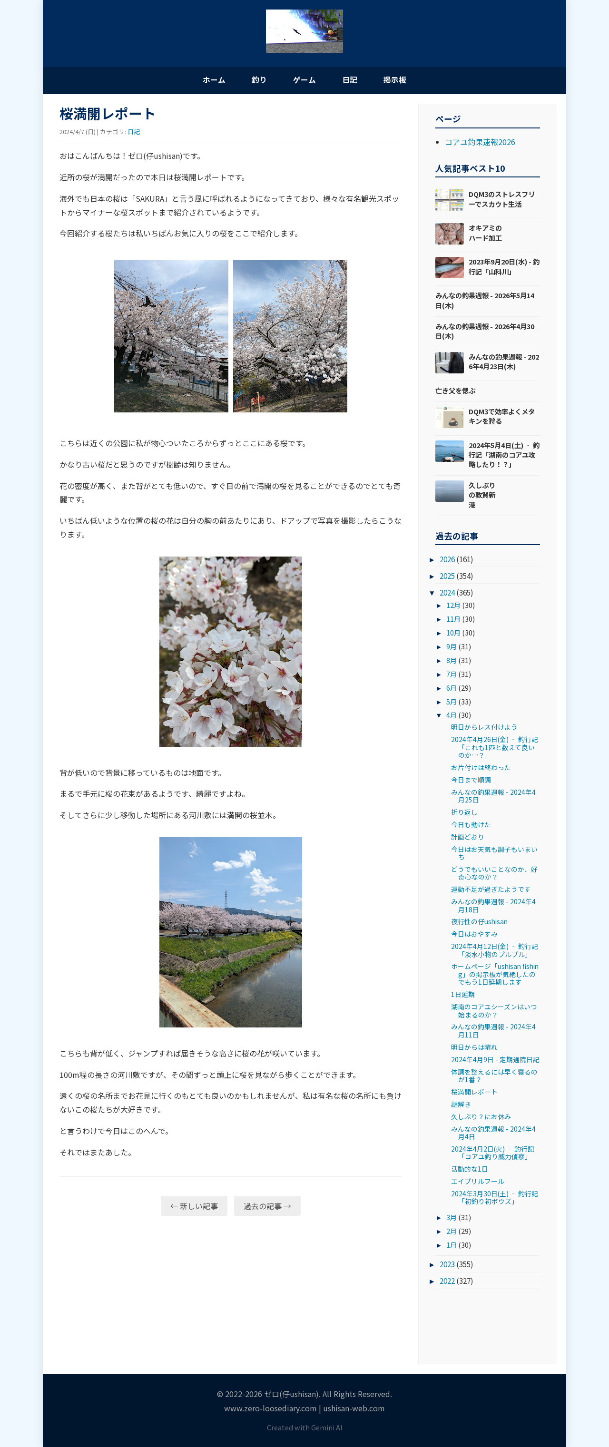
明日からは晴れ (474, 1047)
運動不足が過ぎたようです (491, 890)
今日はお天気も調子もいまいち (494, 853)
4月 (451, 716)
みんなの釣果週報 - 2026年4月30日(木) (484, 331)
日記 (352, 80)
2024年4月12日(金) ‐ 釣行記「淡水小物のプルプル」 (494, 950)
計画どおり (467, 837)
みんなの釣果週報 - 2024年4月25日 (493, 796)
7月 (451, 674)
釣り (257, 80)
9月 (451, 647)
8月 (451, 660)
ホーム (209, 80)
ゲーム (304, 80)
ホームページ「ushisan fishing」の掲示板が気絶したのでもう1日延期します (495, 974)
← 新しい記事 (194, 1206)
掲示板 (399, 80)
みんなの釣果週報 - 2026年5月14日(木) (484, 301)
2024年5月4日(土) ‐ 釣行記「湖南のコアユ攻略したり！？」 (504, 454)
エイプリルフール (477, 1182)
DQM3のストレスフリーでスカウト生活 (502, 199)
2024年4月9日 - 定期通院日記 (495, 1060)
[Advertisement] (230, 1297)
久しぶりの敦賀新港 (482, 495)
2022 (447, 1281)
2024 (447, 593)
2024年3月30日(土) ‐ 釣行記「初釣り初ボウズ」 (494, 1197)
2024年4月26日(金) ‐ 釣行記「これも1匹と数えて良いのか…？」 (494, 748)
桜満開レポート (474, 1092)
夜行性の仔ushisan (479, 922)
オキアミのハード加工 (485, 233)
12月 (453, 606)
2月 (451, 1231)
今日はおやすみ (474, 934)
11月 (453, 620)
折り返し (464, 813)
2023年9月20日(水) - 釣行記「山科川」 (504, 267)
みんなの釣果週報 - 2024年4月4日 (493, 1133)
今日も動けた (471, 825)
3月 (451, 1217)
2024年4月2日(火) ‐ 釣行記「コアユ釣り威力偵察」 (492, 1153)
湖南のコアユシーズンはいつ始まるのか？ (494, 1011)
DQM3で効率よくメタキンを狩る (502, 416)
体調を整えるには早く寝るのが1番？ (494, 1076)
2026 (447, 560)
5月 (451, 702)
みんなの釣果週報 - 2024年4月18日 (493, 906)
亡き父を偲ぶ (455, 391)
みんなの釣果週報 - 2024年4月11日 (493, 1031)
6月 (451, 688)
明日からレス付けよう (484, 728)
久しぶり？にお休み (481, 1117)
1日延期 (463, 995)
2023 (447, 1265)
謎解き (461, 1104)
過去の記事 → (267, 1206)
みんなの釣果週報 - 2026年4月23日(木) (504, 362)
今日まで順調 (471, 780)
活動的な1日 (469, 1169)
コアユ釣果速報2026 (480, 142)
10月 (453, 633)
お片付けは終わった (481, 767)
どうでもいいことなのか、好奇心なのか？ (494, 873)
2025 (447, 576)
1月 (451, 1245)
